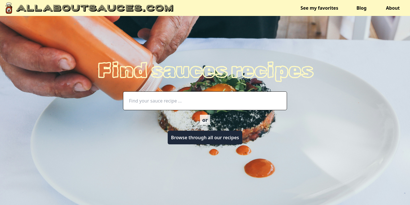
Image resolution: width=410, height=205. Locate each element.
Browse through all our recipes (205, 137)
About (393, 8)
